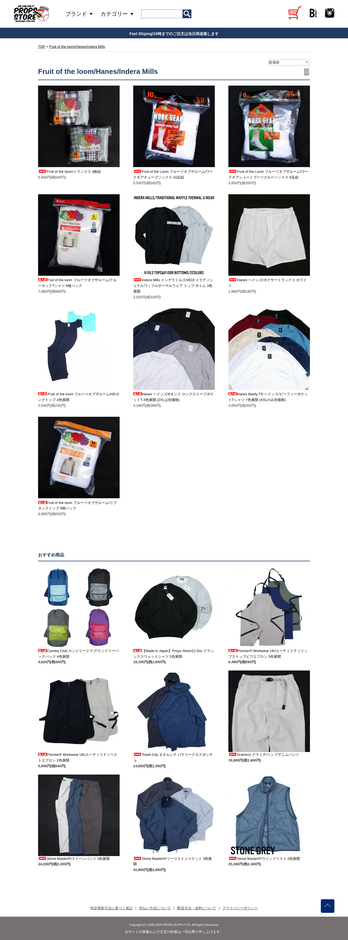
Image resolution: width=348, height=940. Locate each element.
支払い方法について (155, 908)
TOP (41, 47)
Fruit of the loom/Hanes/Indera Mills (77, 47)
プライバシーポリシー (240, 908)
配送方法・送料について (196, 908)
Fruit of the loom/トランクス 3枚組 (69, 172)
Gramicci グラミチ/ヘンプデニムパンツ (263, 755)
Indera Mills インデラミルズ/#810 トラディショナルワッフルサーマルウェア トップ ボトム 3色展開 (173, 285)
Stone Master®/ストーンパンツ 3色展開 (74, 859)
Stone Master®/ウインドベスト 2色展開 (264, 859)
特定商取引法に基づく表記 (111, 908)
